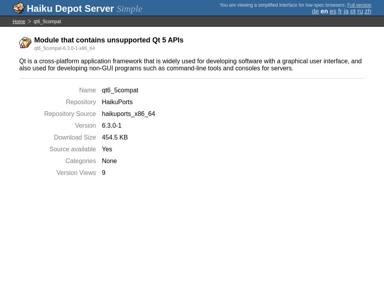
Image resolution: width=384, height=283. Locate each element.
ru (360, 11)
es (333, 11)
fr (340, 11)
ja (346, 11)
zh (368, 11)
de (315, 11)
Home (19, 21)
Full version (359, 5)
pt (353, 11)
